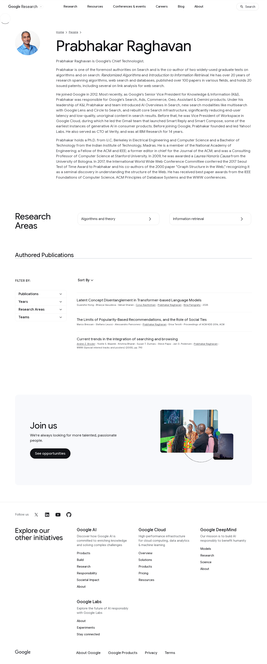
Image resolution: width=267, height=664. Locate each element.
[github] (69, 515)
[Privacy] (151, 652)
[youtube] (58, 515)
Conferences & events (129, 6)
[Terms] (170, 652)
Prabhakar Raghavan (169, 305)
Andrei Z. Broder (86, 344)
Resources (95, 6)
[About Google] (88, 652)
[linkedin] (47, 515)
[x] (36, 515)
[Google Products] (122, 652)
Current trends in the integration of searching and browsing (127, 339)
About (198, 6)
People (73, 32)
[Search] (248, 6)
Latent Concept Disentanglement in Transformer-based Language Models (139, 300)
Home (60, 32)
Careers (162, 6)
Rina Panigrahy (192, 305)
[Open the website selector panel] (40, 6)
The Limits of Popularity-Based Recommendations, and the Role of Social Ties (142, 319)
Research (70, 6)
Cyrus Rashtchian (146, 305)
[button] (86, 280)
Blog (181, 6)
